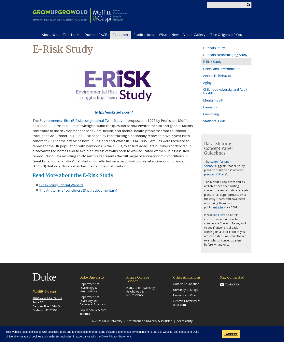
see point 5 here (215, 174)
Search (248, 5)
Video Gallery (194, 35)
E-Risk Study (212, 62)
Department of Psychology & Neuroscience (89, 287)
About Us (49, 35)
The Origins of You (226, 35)
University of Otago (186, 290)
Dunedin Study (214, 48)
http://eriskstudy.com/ (114, 112)
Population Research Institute (92, 312)
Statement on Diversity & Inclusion (149, 321)
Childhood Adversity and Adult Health (225, 91)
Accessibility (184, 321)
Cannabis (210, 107)
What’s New (169, 35)
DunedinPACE (95, 35)
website (218, 207)
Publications (144, 35)
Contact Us (232, 284)
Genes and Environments (221, 69)
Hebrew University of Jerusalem (186, 303)
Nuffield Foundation (186, 284)
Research (120, 35)
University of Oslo (184, 295)
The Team (71, 35)
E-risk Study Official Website (61, 185)
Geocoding (211, 114)
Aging (207, 82)
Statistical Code (214, 121)
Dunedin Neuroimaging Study (225, 55)
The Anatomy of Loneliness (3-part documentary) (78, 190)
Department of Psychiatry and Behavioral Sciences (92, 300)
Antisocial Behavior (217, 76)
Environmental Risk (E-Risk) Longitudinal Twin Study (80, 120)
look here (219, 215)
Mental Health (213, 100)
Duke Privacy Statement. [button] (116, 336)
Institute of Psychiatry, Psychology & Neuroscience (141, 291)
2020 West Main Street (47, 298)
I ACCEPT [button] (231, 334)
